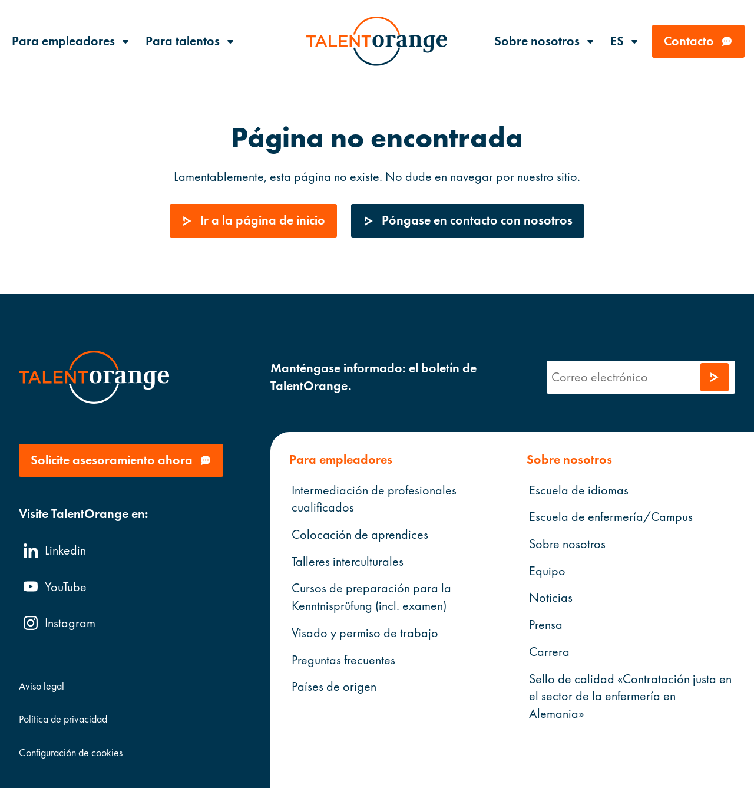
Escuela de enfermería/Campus (610, 516)
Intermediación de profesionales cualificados (374, 498)
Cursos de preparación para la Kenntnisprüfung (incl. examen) (371, 596)
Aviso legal (41, 686)
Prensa (545, 624)
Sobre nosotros (566, 543)
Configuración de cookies (71, 752)
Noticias (550, 597)
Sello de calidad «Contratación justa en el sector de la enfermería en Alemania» (629, 695)
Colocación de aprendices (360, 534)
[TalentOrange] (377, 41)
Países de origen (334, 686)
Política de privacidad (63, 719)
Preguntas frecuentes (343, 659)
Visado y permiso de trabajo (365, 632)
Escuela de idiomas (578, 489)
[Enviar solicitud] (714, 377)
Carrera (548, 651)
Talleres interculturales (348, 560)
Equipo (546, 570)
